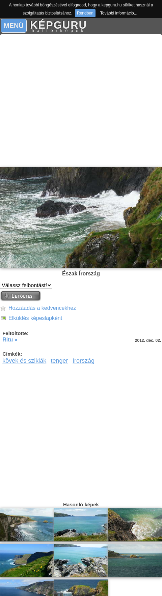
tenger (59, 360)
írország (83, 360)
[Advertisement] (79, 100)
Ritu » (9, 339)
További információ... (118, 13)
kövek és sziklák (24, 360)
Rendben (85, 13)
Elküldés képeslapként (35, 318)
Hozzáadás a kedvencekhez (42, 308)
